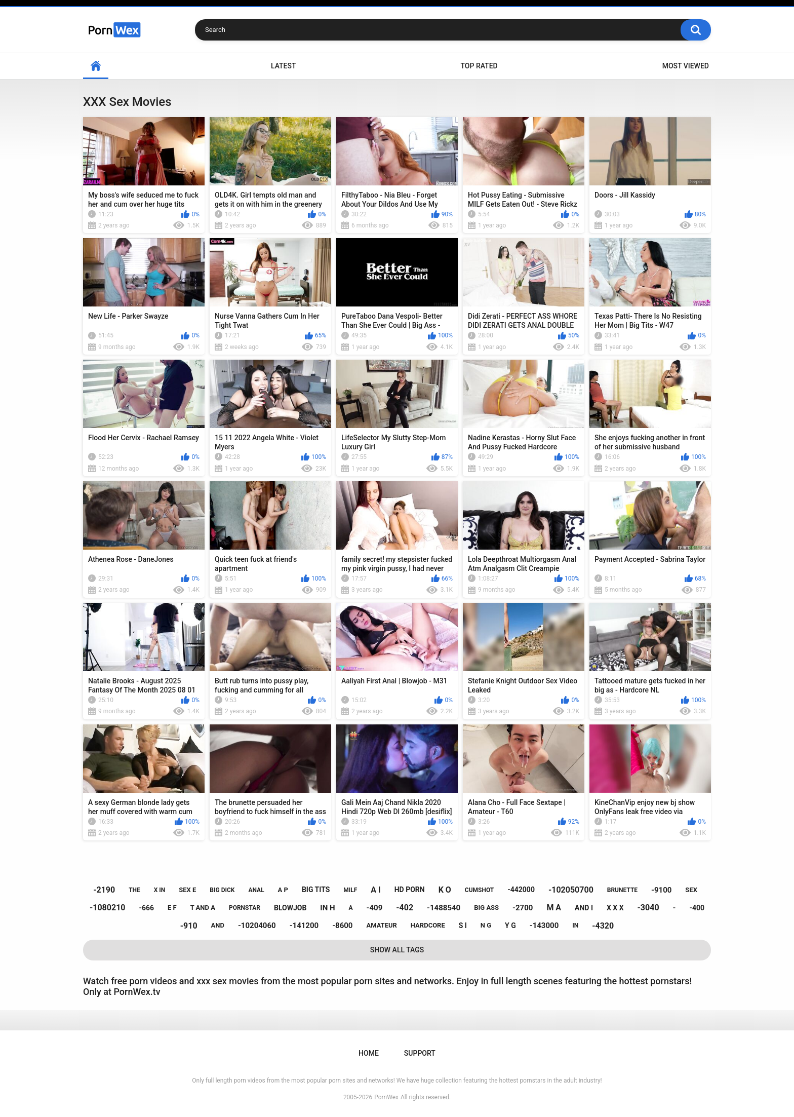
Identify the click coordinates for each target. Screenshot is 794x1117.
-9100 (661, 890)
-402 (404, 907)
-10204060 (257, 925)
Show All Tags (397, 950)
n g (486, 925)
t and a (202, 907)
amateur (381, 925)
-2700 (522, 907)
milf (350, 890)
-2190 (104, 890)
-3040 (648, 907)
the (134, 890)
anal (256, 890)
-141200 (304, 925)
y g (510, 925)
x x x (615, 908)
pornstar (244, 907)
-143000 (544, 925)
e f (172, 907)
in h (327, 907)
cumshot (479, 890)
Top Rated (478, 66)
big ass (486, 907)
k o (445, 890)
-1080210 (108, 907)
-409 (375, 907)
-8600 (342, 925)
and (217, 925)
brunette (622, 890)
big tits (316, 889)
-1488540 (443, 907)
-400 (696, 908)
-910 (188, 926)
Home (95, 66)
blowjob (290, 908)
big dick (222, 890)
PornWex (386, 1097)
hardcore (428, 925)
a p (283, 890)
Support (419, 1053)
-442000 (521, 889)
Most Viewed (685, 66)
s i (463, 925)
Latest (283, 66)
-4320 (603, 926)
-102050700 (570, 890)
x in (160, 890)
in (575, 925)
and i (584, 908)
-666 (146, 908)
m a (553, 907)
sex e (187, 890)
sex (691, 890)
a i (375, 890)
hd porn (409, 889)
